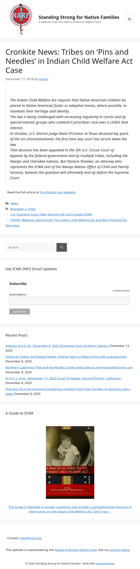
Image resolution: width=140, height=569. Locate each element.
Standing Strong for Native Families (79, 17)
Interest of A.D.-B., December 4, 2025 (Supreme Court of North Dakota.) (57, 346)
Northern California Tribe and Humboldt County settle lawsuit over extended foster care (69, 367)
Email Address (18, 294)
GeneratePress (105, 563)
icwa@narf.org (30, 538)
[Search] (62, 247)
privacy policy (119, 550)
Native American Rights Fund (76, 550)
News (14, 203)
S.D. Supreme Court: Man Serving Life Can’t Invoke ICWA (51, 214)
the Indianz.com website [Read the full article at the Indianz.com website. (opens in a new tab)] (57, 192)
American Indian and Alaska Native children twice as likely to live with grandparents (66, 357)
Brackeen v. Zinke (23, 209)
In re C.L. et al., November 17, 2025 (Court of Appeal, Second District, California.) (63, 378)
